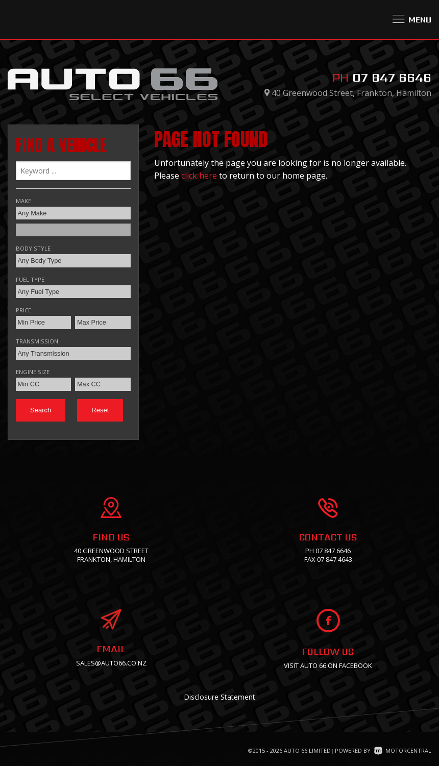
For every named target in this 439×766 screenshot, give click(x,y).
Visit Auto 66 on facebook (328, 665)
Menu (412, 20)
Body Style (33, 248)
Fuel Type (30, 279)
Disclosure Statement (219, 697)
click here (199, 175)
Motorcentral (402, 750)
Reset (100, 410)
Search (40, 410)
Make (23, 201)
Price (23, 310)
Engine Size (33, 372)
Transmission (37, 341)
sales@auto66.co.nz (111, 663)
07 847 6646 (391, 77)
